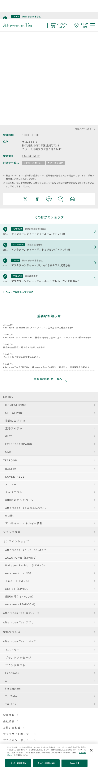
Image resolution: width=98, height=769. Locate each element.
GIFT (8, 436)
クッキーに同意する (18, 763)
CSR (8, 451)
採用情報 (9, 715)
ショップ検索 (11, 532)
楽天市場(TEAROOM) (19, 596)
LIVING (8, 396)
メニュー (11, 484)
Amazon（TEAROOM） (21, 604)
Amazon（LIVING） (19, 573)
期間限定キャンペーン (19, 500)
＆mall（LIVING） (18, 581)
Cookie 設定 (74, 763)
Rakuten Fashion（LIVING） (26, 565)
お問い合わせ (11, 727)
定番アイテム (13, 428)
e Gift (9, 515)
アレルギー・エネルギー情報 (24, 523)
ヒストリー (12, 649)
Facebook (12, 673)
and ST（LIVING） (18, 588)
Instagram (13, 688)
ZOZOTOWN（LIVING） (21, 557)
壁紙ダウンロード (14, 632)
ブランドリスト (15, 665)
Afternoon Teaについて (19, 641)
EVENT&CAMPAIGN (19, 444)
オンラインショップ (16, 541)
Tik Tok (10, 704)
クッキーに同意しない (46, 763)
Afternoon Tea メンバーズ (21, 613)
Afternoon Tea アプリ (18, 622)
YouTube (11, 696)
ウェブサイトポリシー (17, 734)
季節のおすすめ (15, 420)
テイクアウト (13, 492)
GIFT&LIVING (15, 412)
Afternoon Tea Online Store (26, 549)
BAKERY (11, 468)
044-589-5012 (31, 156)
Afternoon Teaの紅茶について (26, 507)
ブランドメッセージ (18, 657)
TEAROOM (10, 460)
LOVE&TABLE (14, 476)
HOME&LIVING (15, 405)
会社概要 (9, 721)
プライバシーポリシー (17, 740)
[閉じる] (91, 750)
